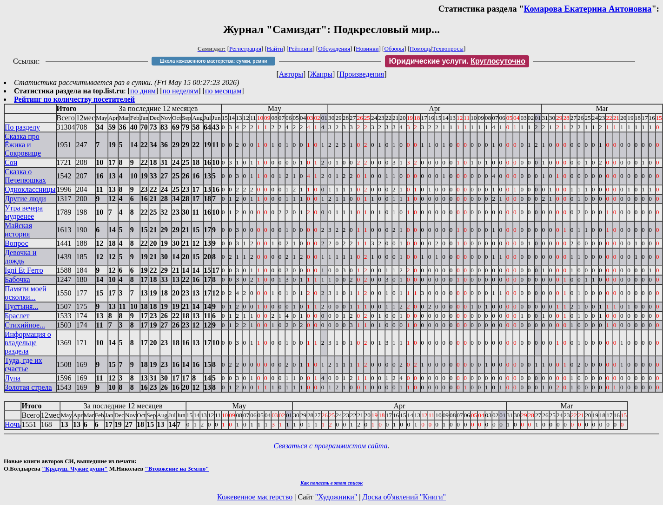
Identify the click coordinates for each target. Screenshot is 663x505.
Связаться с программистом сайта (331, 446)
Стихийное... (25, 325)
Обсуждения (334, 48)
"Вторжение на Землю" (177, 468)
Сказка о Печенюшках (25, 176)
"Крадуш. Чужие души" (75, 468)
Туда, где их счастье (23, 364)
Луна (12, 378)
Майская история (18, 230)
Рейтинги (301, 48)
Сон (11, 162)
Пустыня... (21, 306)
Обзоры (394, 48)
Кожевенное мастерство (254, 497)
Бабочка (17, 279)
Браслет (17, 316)
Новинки (367, 48)
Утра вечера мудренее (24, 212)
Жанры (321, 74)
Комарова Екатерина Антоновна (588, 8)
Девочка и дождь (20, 257)
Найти (275, 48)
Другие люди (25, 199)
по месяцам (223, 91)
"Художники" (336, 497)
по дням (143, 91)
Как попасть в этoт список (331, 482)
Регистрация (245, 48)
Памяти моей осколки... (25, 293)
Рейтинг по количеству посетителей (74, 99)
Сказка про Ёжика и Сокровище (23, 144)
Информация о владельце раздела (28, 342)
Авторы (291, 74)
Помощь (420, 48)
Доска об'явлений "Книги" (404, 497)
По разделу (22, 127)
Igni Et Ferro (24, 270)
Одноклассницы (30, 189)
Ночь (12, 424)
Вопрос (16, 243)
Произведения (362, 74)
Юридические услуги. (457, 61)
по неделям (181, 91)
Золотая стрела (28, 387)
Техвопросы (448, 48)
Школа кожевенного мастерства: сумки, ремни (213, 61)
